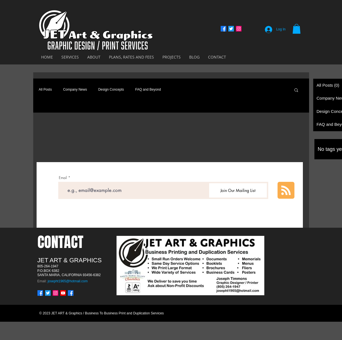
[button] (296, 29)
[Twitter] (231, 29)
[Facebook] (223, 29)
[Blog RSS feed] (286, 190)
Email (63, 178)
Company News (75, 89)
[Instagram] (239, 29)
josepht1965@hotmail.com (68, 281)
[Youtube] (63, 293)
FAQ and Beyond (148, 89)
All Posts (45, 89)
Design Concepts (111, 89)
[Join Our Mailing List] (238, 190)
